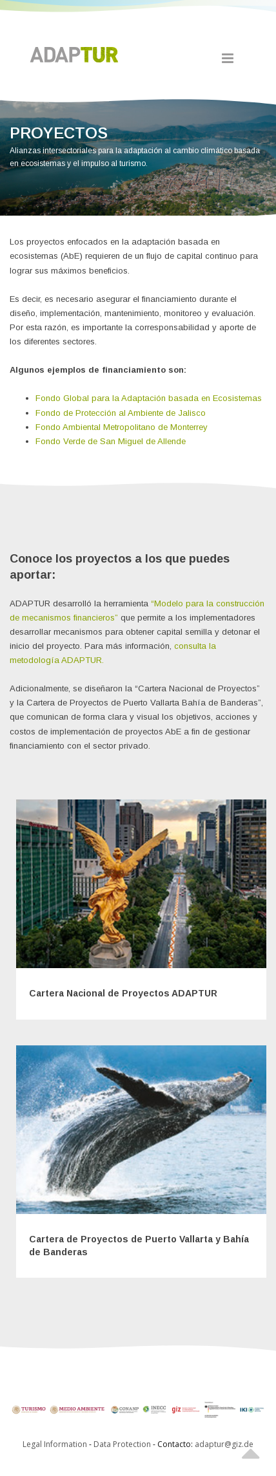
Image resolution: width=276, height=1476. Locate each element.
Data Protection (123, 1444)
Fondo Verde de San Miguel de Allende (110, 441)
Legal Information (55, 1444)
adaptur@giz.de (224, 1444)
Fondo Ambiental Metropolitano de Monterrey (121, 427)
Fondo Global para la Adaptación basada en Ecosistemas (148, 398)
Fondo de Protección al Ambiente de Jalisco (120, 413)
